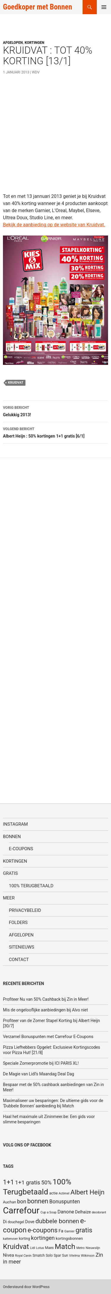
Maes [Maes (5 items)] (49, 1248)
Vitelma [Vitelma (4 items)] (74, 1256)
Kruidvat (15, 383)
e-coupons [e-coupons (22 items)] (42, 1230)
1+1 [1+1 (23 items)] (8, 1182)
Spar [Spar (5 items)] (57, 1255)
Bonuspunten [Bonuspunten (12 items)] (64, 1202)
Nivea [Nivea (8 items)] (8, 1255)
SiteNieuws (21, 947)
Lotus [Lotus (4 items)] (40, 1248)
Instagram (15, 824)
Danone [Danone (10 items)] (65, 1212)
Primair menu (104, 7)
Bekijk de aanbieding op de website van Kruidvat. (54, 225)
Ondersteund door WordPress (26, 1287)
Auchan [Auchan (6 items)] (9, 1202)
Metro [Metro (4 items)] (80, 1248)
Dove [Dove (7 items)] (29, 1221)
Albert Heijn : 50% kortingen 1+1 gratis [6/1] (55, 431)
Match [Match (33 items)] (65, 1246)
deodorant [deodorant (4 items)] (99, 1212)
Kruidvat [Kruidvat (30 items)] (16, 1246)
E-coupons (21, 848)
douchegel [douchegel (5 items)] (16, 1222)
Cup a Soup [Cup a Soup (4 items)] (49, 1212)
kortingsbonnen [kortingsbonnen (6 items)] (69, 1238)
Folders (18, 922)
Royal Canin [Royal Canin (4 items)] (23, 1256)
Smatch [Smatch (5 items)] (39, 1255)
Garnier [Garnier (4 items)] (69, 1231)
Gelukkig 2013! (55, 410)
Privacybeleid (25, 910)
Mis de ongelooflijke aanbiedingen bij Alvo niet (45, 1010)
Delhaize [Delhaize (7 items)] (83, 1212)
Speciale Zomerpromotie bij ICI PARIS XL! (41, 1063)
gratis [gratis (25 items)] (83, 1230)
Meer (9, 898)
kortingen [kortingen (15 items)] (43, 1237)
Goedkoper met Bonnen (37, 7)
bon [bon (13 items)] (21, 1201)
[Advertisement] (55, 137)
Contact (19, 959)
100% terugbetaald (31, 885)
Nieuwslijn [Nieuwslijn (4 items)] (93, 1248)
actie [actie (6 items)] (53, 1193)
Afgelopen (13, 43)
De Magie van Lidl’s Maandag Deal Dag (38, 1074)
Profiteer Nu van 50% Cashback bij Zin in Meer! (46, 999)
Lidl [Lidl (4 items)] (32, 1248)
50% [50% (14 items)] (46, 1182)
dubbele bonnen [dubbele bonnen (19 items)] (57, 1221)
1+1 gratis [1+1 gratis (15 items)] (27, 1182)
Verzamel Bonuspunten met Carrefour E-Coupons (48, 1036)
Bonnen (12, 836)
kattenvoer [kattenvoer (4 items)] (10, 1239)
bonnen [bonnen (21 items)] (37, 1201)
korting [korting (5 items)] (24, 1239)
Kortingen (34, 43)
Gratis (10, 873)
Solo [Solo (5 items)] (49, 1255)
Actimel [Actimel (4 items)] (64, 1193)
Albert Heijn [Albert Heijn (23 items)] (87, 1192)
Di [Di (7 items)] (5, 1221)
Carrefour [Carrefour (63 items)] (21, 1210)
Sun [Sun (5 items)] (65, 1255)
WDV (36, 72)
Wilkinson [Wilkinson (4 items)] (87, 1256)
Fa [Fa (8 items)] (61, 1231)
